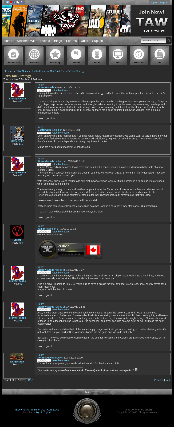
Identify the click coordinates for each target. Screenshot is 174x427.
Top (87, 392)
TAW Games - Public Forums (32, 71)
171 (21, 143)
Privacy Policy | (22, 409)
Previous (158, 380)
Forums (71, 41)
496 (21, 242)
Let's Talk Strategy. (75, 71)
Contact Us (53, 409)
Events (45, 41)
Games (118, 56)
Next (168, 380)
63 (20, 101)
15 (20, 364)
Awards (97, 56)
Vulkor (17, 240)
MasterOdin (17, 141)
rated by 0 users (53, 90)
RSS (30, 380)
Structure (34, 56)
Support (97, 41)
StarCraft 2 (56, 71)
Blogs (58, 41)
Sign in (155, 2)
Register (164, 2)
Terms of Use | (39, 409)
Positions (76, 56)
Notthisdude (17, 361)
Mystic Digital (43, 412)
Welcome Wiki (26, 41)
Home (8, 41)
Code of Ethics (13, 56)
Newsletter (139, 56)
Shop (160, 56)
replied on (57, 129)
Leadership (55, 56)
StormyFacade (17, 98)
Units (84, 41)
